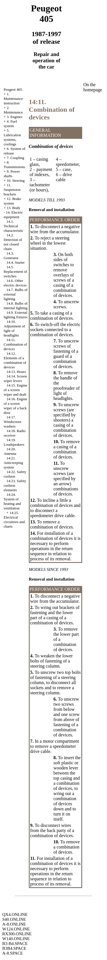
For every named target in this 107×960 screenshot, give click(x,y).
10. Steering (16, 180)
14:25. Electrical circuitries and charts (14, 519)
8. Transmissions (14, 164)
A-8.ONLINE (14, 924)
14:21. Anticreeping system (13, 462)
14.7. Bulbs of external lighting (15, 294)
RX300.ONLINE (17, 934)
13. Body (13, 208)
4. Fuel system (10, 123)
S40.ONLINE (14, 919)
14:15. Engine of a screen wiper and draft (15, 390)
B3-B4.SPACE (15, 943)
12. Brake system (12, 201)
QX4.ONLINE (15, 914)
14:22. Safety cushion (15, 474)
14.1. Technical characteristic (13, 226)
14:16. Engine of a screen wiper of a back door (15, 406)
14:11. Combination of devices (15, 344)
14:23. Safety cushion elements (15, 485)
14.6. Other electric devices (15, 282)
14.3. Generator (11, 255)
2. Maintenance (13, 110)
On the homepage (92, 87)
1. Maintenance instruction (13, 98)
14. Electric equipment (13, 214)
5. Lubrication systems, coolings (12, 137)
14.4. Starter (16, 262)
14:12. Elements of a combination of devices (15, 360)
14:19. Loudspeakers (14, 442)
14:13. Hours (16, 371)
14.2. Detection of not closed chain (13, 242)
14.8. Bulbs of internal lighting (15, 305)
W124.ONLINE (16, 929)
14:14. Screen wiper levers (15, 378)
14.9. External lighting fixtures (15, 314)
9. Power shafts (12, 173)
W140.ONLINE (16, 938)
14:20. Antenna (10, 451)
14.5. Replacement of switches (15, 271)
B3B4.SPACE (14, 948)
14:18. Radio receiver (15, 433)
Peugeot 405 (13, 89)
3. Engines (14, 117)
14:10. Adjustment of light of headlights (14, 328)
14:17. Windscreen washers (12, 421)
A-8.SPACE (12, 953)
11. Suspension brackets (12, 189)
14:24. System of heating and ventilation (12, 501)
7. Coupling (15, 158)
